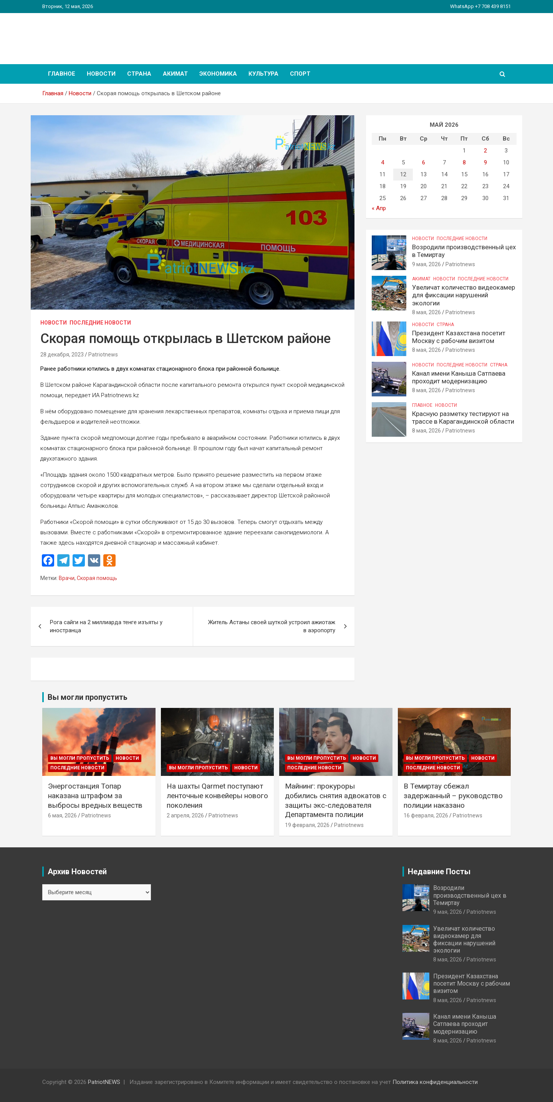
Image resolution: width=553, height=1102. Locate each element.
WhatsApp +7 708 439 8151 (480, 6)
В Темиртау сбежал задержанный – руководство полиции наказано (453, 795)
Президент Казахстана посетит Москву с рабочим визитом (458, 337)
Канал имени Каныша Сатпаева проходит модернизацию (458, 377)
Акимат (175, 73)
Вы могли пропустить (79, 758)
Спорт (300, 73)
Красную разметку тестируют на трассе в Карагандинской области (463, 417)
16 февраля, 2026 (426, 815)
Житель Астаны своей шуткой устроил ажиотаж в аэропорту (271, 626)
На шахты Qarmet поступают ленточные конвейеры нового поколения (217, 795)
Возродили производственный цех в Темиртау (470, 895)
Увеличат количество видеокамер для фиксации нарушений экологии (463, 295)
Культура (263, 73)
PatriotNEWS (86, 34)
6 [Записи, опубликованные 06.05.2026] (423, 162)
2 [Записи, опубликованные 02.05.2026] (485, 150)
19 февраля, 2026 (307, 825)
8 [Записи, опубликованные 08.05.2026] (464, 162)
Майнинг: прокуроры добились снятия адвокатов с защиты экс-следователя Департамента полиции (335, 800)
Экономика (218, 73)
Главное (61, 73)
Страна (139, 73)
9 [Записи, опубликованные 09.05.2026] (485, 162)
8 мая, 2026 (426, 312)
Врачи (67, 578)
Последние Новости (100, 323)
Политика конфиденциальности (435, 1082)
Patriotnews (103, 354)
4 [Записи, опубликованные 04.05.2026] (382, 162)
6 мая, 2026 (62, 815)
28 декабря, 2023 (62, 354)
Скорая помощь (97, 578)
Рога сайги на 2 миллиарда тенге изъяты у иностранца (106, 626)
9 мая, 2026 (426, 264)
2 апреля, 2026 (185, 815)
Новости (101, 73)
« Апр (379, 208)
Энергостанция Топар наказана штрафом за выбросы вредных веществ (95, 795)
